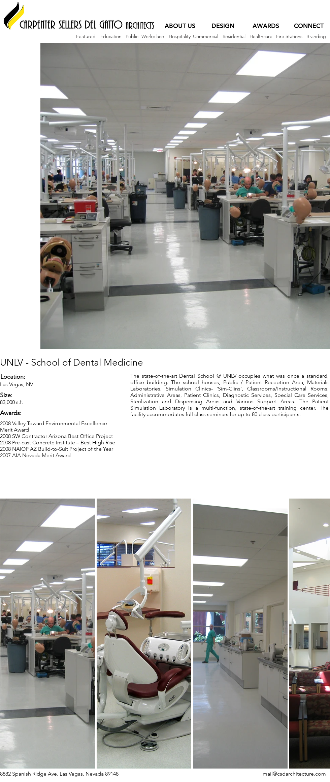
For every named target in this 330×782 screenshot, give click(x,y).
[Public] (131, 36)
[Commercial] (205, 36)
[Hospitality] (179, 36)
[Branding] (316, 36)
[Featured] (86, 36)
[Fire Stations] (289, 36)
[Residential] (234, 36)
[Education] (111, 36)
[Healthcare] (260, 36)
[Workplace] (152, 36)
